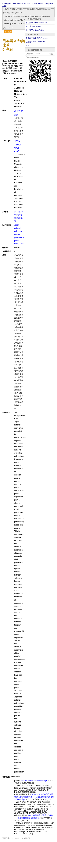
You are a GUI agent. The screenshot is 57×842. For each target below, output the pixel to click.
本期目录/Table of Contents (36, 23)
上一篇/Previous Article (35, 30)
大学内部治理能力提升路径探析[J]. (34, 780)
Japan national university (18, 228)
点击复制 (8, 32)
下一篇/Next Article (33, 26)
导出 (27, 46)
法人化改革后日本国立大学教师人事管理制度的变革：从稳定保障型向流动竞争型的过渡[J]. (34, 796)
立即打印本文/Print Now (35, 42)
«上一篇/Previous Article (12, 4)
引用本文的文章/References (37, 38)
